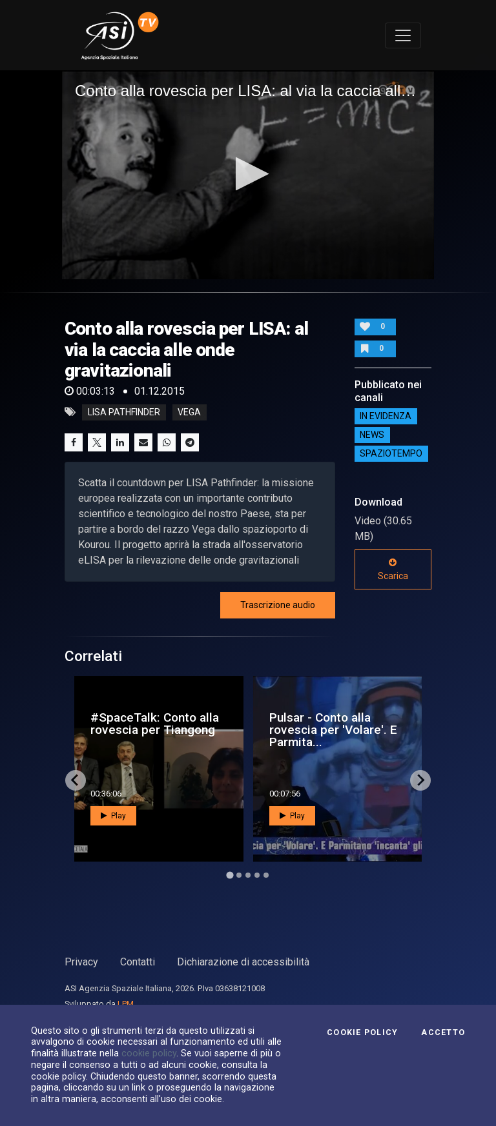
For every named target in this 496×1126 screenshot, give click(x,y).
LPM (126, 1004)
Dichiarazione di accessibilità (243, 962)
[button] (248, 174)
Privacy (81, 962)
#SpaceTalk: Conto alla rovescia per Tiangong (154, 723)
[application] (248, 174)
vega (189, 412)
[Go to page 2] (239, 875)
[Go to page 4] (257, 875)
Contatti (137, 962)
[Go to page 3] (248, 875)
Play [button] (113, 815)
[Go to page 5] (266, 875)
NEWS (372, 435)
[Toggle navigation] (403, 35)
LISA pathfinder (124, 412)
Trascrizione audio (277, 605)
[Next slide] (420, 780)
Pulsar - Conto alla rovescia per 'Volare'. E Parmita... (333, 729)
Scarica (393, 569)
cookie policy (148, 1053)
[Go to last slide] (75, 780)
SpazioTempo (391, 454)
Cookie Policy (362, 1032)
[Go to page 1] (229, 874)
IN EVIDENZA (385, 416)
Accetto (443, 1032)
